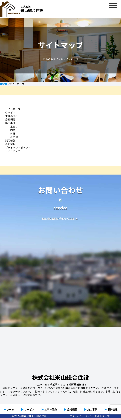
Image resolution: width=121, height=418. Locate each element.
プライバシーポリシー (17, 147)
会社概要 (10, 119)
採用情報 (10, 140)
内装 (12, 130)
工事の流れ (11, 116)
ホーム (10, 409)
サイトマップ (12, 151)
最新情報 (10, 144)
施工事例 (10, 123)
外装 (12, 133)
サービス (10, 112)
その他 (14, 137)
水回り (14, 126)
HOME (4, 84)
